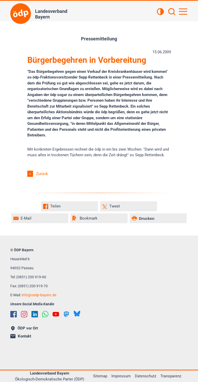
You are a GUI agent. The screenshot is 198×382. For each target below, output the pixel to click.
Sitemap (100, 376)
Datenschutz (145, 376)
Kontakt (20, 336)
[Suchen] (171, 12)
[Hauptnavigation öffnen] (183, 11)
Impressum (121, 376)
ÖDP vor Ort (24, 328)
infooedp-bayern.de (39, 295)
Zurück (42, 173)
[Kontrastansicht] (160, 12)
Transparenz (170, 376)
